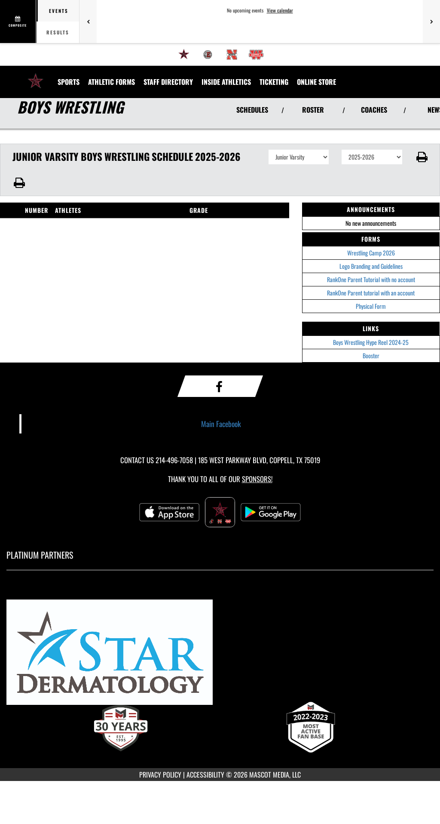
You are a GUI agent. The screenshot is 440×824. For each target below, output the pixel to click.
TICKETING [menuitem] (274, 82)
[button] (421, 157)
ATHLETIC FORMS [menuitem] (111, 82)
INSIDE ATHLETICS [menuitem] (226, 82)
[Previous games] (88, 21)
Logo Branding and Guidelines (371, 266)
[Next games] (431, 21)
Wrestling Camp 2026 (371, 252)
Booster (371, 355)
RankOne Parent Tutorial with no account (371, 279)
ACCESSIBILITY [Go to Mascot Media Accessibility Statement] (205, 774)
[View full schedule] (18, 21)
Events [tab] (58, 10)
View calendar (280, 10)
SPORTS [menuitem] (68, 82)
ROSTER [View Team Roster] (313, 109)
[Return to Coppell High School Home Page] (35, 76)
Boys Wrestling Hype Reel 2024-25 (371, 342)
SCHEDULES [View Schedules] (252, 109)
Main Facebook (221, 423)
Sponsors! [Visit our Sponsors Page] (257, 478)
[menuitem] (184, 54)
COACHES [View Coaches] (374, 109)
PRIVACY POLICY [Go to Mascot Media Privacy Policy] (160, 774)
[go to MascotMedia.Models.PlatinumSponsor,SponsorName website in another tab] (220, 656)
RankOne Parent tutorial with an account (371, 292)
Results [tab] (57, 32)
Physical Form (371, 306)
